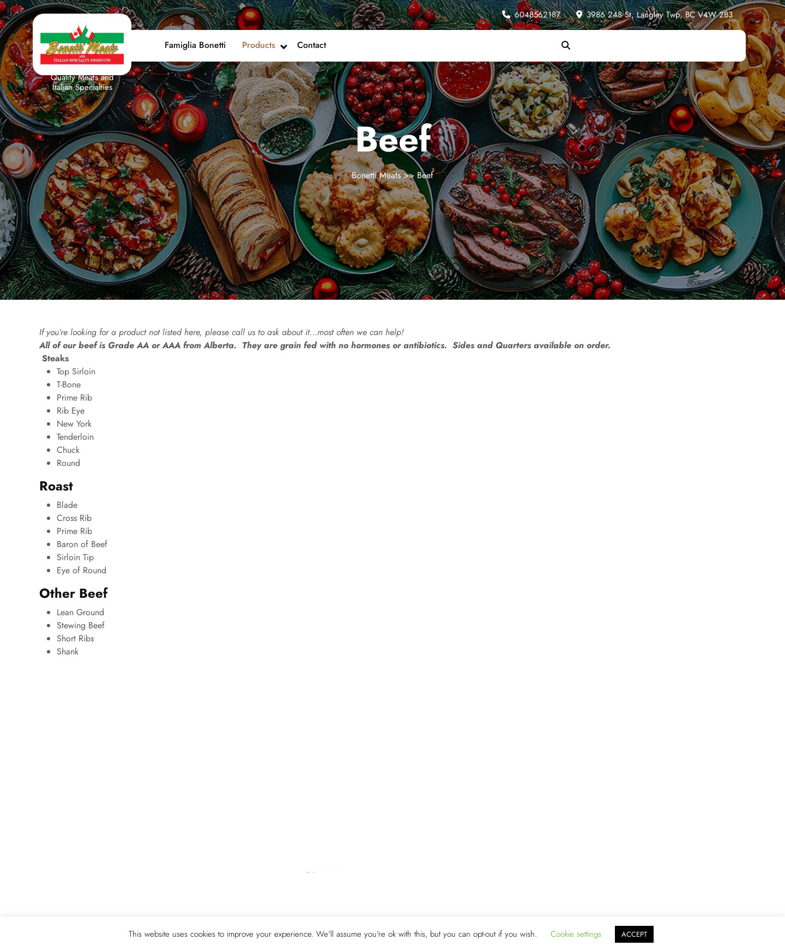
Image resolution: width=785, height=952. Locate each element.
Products (258, 45)
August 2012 (369, 893)
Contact (311, 45)
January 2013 (369, 879)
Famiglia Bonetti (195, 45)
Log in (395, 870)
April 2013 (369, 876)
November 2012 (370, 887)
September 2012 (370, 890)
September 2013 (370, 873)
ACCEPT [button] (634, 934)
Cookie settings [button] (576, 934)
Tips (422, 873)
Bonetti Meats (376, 175)
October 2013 (370, 870)
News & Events (425, 870)
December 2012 (370, 883)
